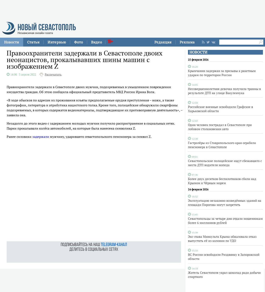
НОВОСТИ (198, 52)
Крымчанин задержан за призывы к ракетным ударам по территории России (222, 73)
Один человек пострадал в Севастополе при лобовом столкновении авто (220, 127)
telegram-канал (114, 245)
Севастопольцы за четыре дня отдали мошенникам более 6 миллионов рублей (225, 220)
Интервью (57, 42)
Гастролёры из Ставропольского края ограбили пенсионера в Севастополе (222, 145)
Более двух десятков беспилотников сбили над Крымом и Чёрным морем (222, 181)
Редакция (163, 42)
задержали (40, 136)
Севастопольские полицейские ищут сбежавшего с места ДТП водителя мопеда (225, 163)
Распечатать (53, 74)
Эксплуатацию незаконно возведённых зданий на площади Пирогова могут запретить (224, 202)
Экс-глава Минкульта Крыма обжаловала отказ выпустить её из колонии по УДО (222, 238)
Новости (11, 42)
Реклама (187, 42)
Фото (78, 42)
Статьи (33, 42)
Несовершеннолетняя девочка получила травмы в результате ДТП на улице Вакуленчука (224, 91)
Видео (96, 42)
